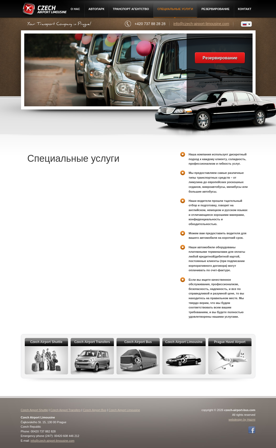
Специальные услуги (175, 9)
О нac (75, 9)
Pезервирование (215, 9)
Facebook (251, 430)
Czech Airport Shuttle (34, 410)
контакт (244, 9)
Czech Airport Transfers (65, 410)
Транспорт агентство (131, 9)
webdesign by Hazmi (242, 419)
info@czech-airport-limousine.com (201, 24)
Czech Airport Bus (94, 410)
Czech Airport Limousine (44, 10)
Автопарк (96, 9)
